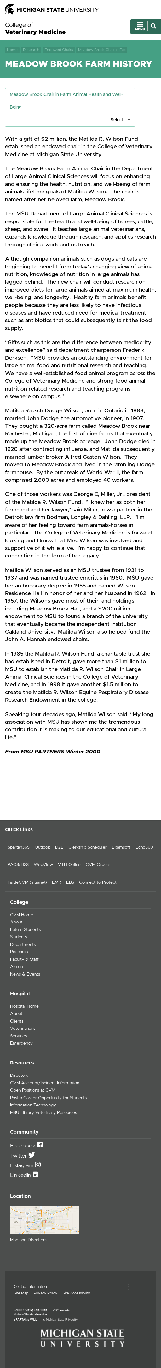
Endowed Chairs (58, 50)
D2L (59, 847)
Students (18, 937)
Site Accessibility (76, 1293)
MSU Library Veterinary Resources (43, 1113)
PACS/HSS (18, 865)
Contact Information (30, 1286)
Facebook (23, 1146)
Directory (19, 1075)
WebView (43, 865)
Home (12, 50)
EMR (56, 882)
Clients (16, 1021)
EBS (70, 882)
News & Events (25, 974)
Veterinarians (22, 1028)
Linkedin (21, 1175)
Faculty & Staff (24, 959)
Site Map (21, 1293)
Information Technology (33, 1105)
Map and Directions (28, 1240)
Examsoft (121, 847)
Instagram (22, 1166)
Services (18, 1036)
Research (31, 50)
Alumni (17, 966)
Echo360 (144, 847)
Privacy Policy (45, 1293)
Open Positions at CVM (32, 1090)
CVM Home (21, 915)
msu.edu (65, 1310)
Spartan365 (19, 847)
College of (35, 29)
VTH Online (69, 865)
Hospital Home (24, 1006)
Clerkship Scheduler (87, 847)
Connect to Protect (98, 882)
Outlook (42, 847)
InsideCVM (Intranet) (27, 882)
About (16, 922)
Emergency (21, 1043)
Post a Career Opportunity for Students (48, 1098)
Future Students (25, 930)
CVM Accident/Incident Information (44, 1083)
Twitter (19, 1156)
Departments (23, 944)
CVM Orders (98, 865)
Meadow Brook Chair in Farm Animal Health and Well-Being (102, 50)
